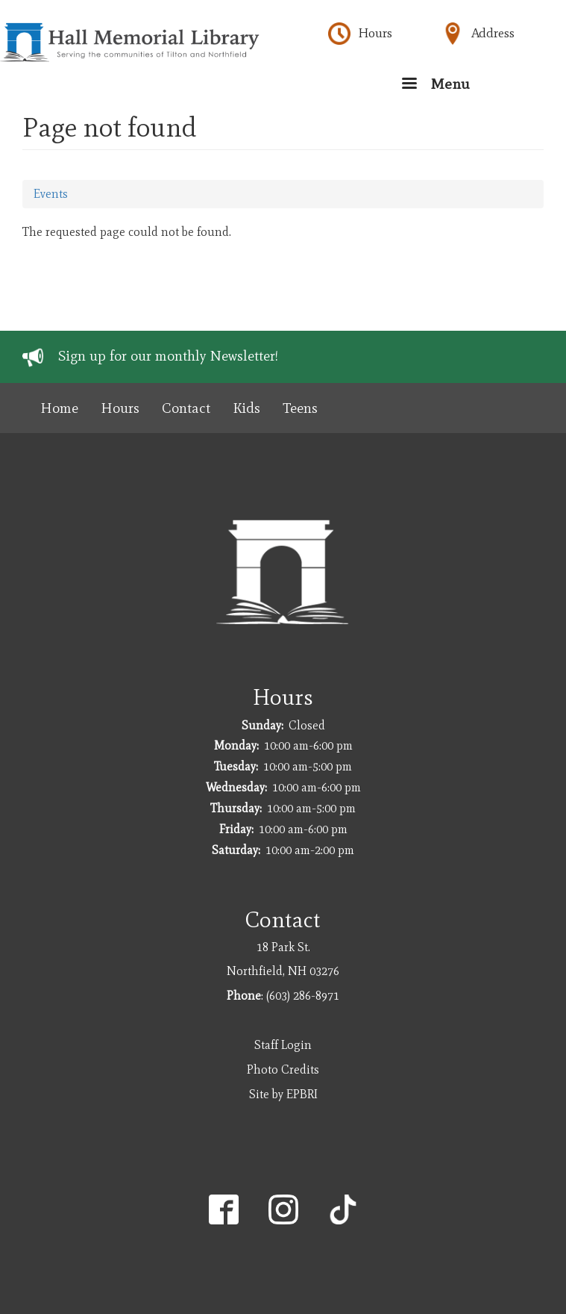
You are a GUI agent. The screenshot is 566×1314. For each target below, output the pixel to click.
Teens (300, 408)
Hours (375, 33)
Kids (246, 408)
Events (51, 194)
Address (493, 33)
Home (59, 408)
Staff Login (283, 1045)
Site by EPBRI (283, 1094)
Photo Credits (283, 1069)
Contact (186, 408)
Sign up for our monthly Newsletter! (168, 355)
